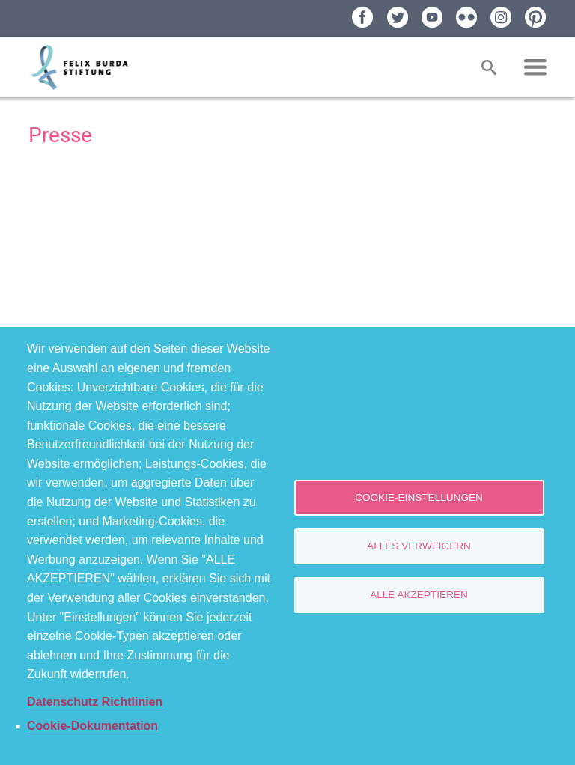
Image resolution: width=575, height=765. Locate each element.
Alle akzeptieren (419, 594)
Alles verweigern (419, 546)
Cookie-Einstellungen (419, 497)
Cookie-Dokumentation (92, 725)
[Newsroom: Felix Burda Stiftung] (287, 239)
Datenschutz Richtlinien (94, 701)
